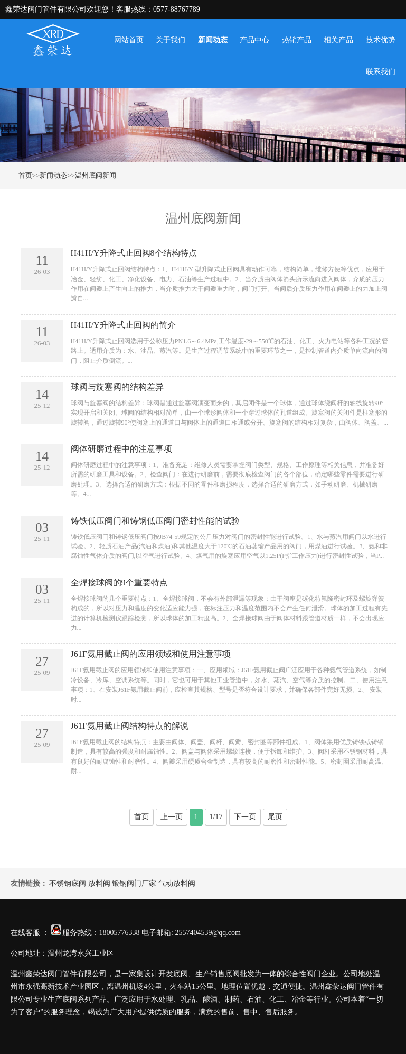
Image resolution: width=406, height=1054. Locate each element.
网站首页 (129, 40)
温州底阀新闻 (95, 175)
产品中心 (254, 40)
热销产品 (296, 40)
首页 (25, 175)
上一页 (171, 817)
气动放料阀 (176, 883)
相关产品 (338, 40)
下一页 (245, 817)
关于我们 (170, 40)
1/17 (216, 817)
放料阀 (99, 883)
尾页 (275, 817)
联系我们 (380, 72)
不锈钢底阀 (67, 883)
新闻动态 (213, 40)
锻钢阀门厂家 (134, 883)
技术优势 (380, 40)
